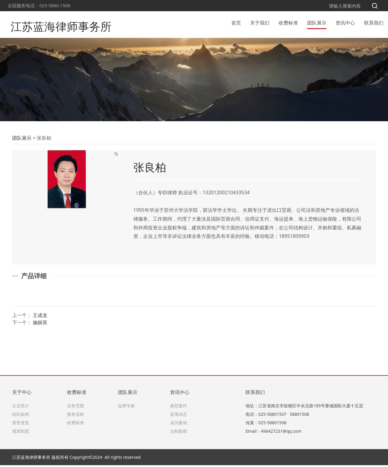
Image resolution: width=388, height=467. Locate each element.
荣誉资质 (20, 424)
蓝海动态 (178, 416)
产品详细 (34, 309)
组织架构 (20, 416)
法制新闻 (178, 433)
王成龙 (40, 349)
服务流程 (75, 416)
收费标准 (288, 22)
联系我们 (373, 22)
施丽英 (40, 356)
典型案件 (178, 407)
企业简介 (20, 407)
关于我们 (259, 22)
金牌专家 (126, 407)
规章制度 (20, 433)
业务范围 (75, 407)
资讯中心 (345, 22)
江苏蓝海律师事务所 (54, 22)
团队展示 (316, 22)
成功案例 (178, 424)
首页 (236, 22)
